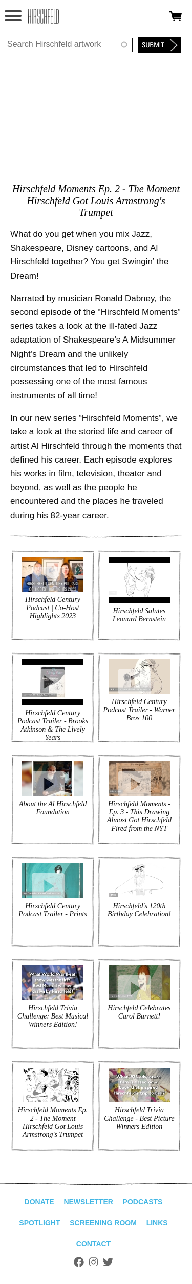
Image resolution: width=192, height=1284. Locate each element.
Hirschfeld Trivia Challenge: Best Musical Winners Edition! (52, 1016)
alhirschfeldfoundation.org (43, 16)
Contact (93, 1244)
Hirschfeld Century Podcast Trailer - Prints (52, 910)
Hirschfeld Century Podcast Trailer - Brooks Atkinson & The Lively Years (52, 725)
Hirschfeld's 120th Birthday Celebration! (139, 910)
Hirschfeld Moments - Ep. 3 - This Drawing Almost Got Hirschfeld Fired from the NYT (139, 816)
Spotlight (39, 1223)
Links (157, 1223)
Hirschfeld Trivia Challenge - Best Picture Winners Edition (139, 1118)
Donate (39, 1202)
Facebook (79, 1262)
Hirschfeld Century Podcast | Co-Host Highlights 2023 (52, 608)
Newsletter (88, 1202)
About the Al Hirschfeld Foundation (53, 808)
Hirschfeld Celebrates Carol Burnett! (139, 1012)
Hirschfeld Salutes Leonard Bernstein (139, 615)
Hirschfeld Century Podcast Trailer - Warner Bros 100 (139, 710)
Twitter (108, 1262)
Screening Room (103, 1223)
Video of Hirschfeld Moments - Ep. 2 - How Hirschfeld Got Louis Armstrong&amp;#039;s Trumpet (96, 121)
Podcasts (143, 1202)
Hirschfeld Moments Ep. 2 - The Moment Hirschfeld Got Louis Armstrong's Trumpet (53, 1122)
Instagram (93, 1262)
